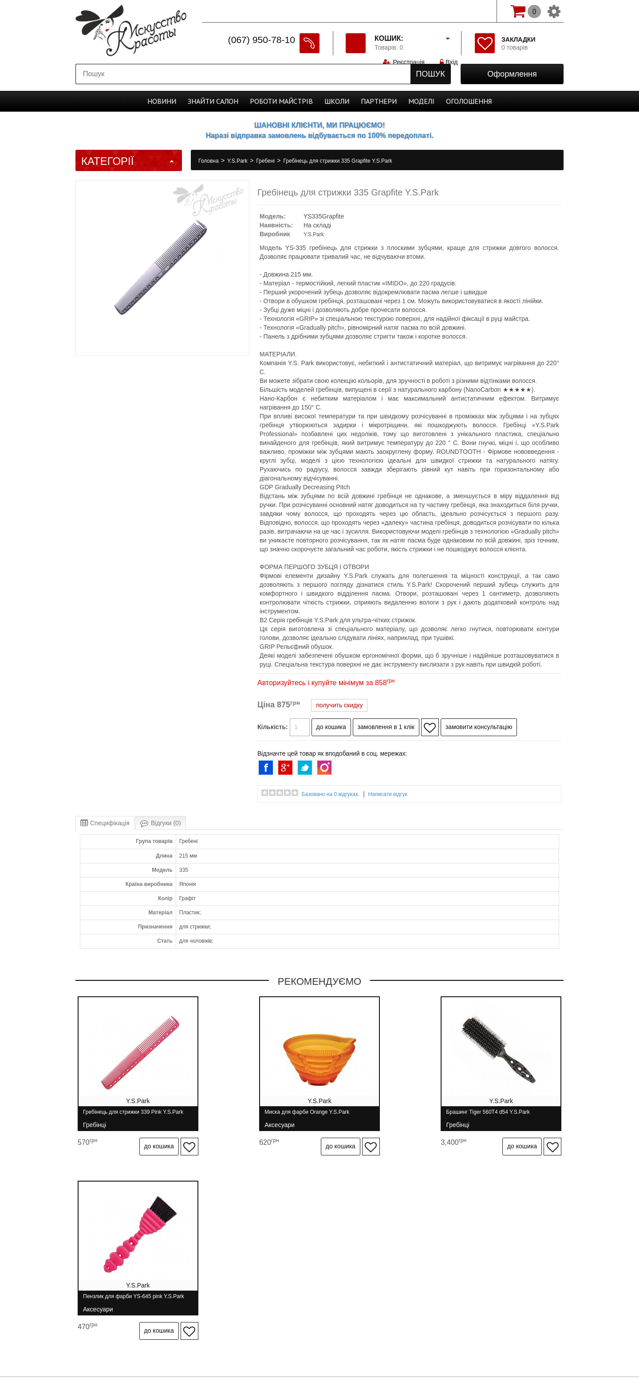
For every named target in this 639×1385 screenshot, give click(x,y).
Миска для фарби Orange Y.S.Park (249, 1116)
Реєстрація (408, 11)
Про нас (131, 1247)
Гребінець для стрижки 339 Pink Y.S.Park (133, 1116)
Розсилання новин (497, 1247)
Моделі (421, 101)
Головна (209, 161)
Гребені (266, 161)
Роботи (281, 101)
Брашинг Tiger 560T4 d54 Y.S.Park (373, 1116)
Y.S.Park (238, 161)
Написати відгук (387, 794)
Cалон (213, 101)
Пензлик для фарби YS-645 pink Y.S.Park (495, 1116)
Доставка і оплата (183, 1247)
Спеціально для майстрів (243, 10)
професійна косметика (319, 1359)
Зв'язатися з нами (329, 1247)
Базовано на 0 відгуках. (331, 794)
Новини (161, 101)
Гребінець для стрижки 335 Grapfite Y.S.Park (337, 161)
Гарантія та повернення (256, 1247)
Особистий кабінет (430, 1247)
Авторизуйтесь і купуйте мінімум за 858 (325, 683)
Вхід (449, 11)
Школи (336, 101)
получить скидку (339, 705)
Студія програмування (319, 1344)
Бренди (379, 1247)
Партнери (379, 101)
